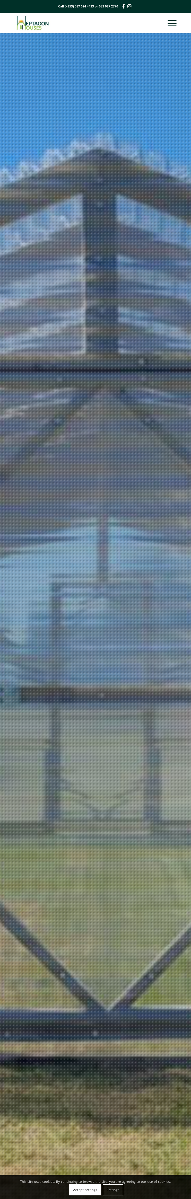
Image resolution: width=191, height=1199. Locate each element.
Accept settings (85, 1190)
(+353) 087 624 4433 (79, 6)
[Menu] (169, 23)
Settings (113, 1190)
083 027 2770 (108, 6)
